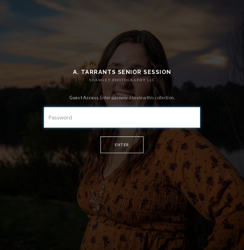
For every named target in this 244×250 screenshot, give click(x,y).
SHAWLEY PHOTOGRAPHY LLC (122, 80)
